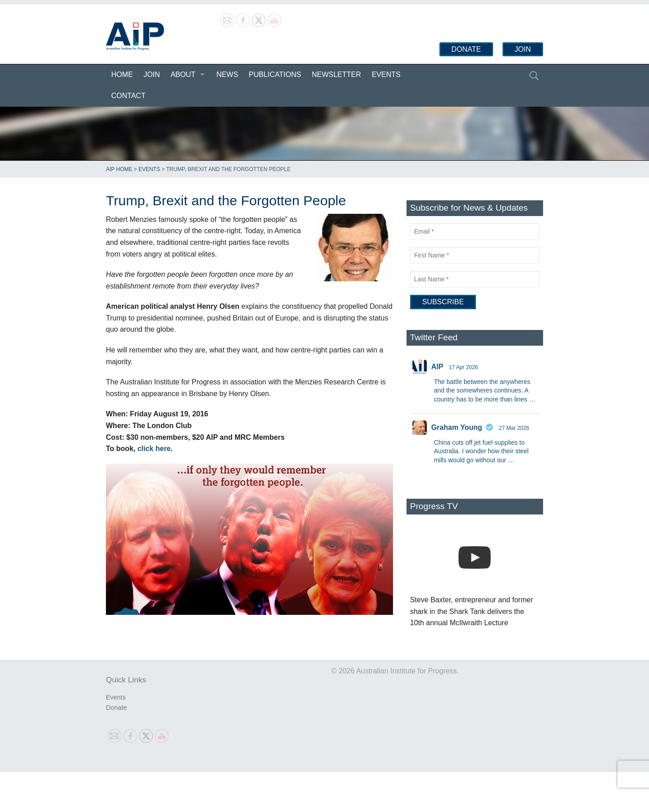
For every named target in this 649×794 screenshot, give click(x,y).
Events (386, 74)
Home (122, 74)
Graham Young (456, 427)
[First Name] (474, 255)
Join (523, 49)
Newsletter (336, 74)
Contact (128, 95)
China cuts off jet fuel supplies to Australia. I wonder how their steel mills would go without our (481, 451)
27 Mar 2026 (514, 428)
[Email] (474, 231)
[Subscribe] (443, 302)
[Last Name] (474, 279)
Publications (275, 74)
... (532, 399)
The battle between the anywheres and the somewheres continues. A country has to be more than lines (482, 390)
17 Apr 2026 (463, 367)
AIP (437, 366)
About (182, 74)
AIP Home (119, 169)
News (227, 74)
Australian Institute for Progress (135, 36)
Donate (466, 49)
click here (154, 448)
